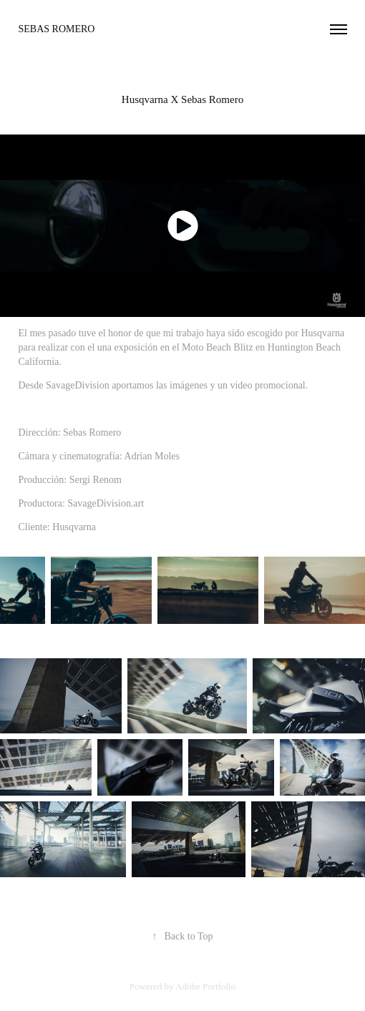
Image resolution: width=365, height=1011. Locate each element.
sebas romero (57, 29)
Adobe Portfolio (205, 986)
